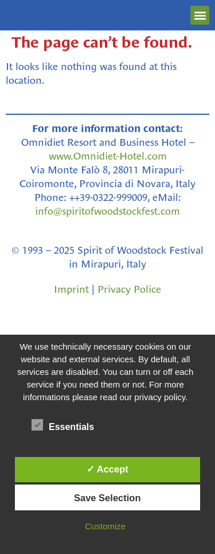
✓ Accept (107, 469)
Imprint (71, 289)
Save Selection (107, 498)
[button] (199, 15)
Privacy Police (129, 289)
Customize (105, 526)
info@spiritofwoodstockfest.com (107, 211)
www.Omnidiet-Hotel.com (108, 156)
